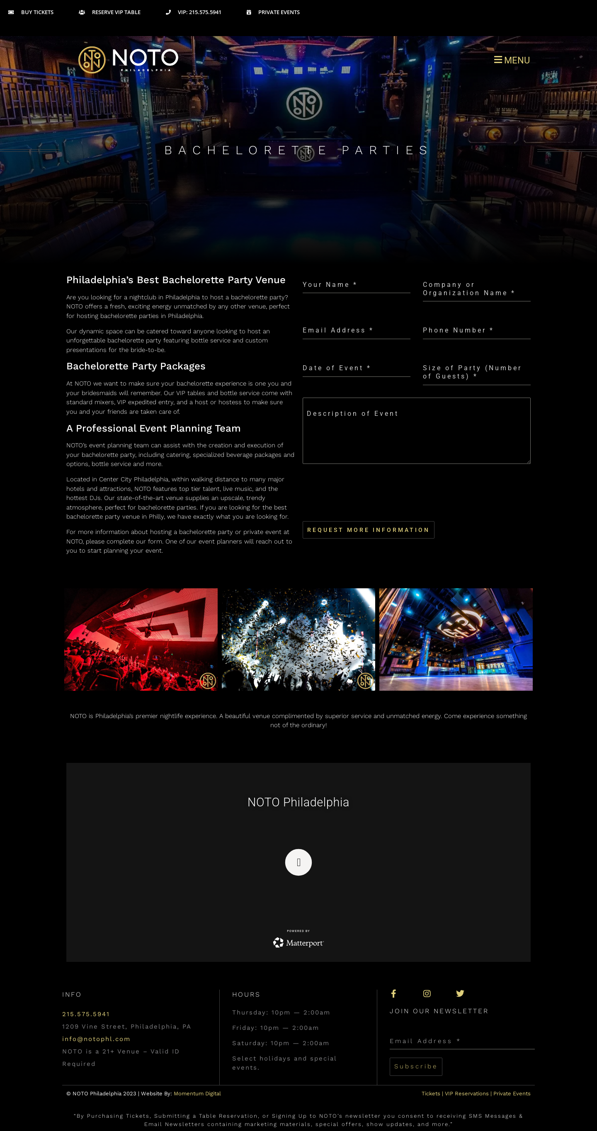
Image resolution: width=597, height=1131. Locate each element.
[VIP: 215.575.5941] (205, 12)
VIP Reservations (467, 1093)
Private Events (512, 1093)
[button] (417, 60)
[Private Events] (285, 12)
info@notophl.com (96, 1039)
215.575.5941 (86, 1014)
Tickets (431, 1093)
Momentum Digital (197, 1093)
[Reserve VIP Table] (121, 12)
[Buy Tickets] (42, 12)
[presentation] (417, 492)
